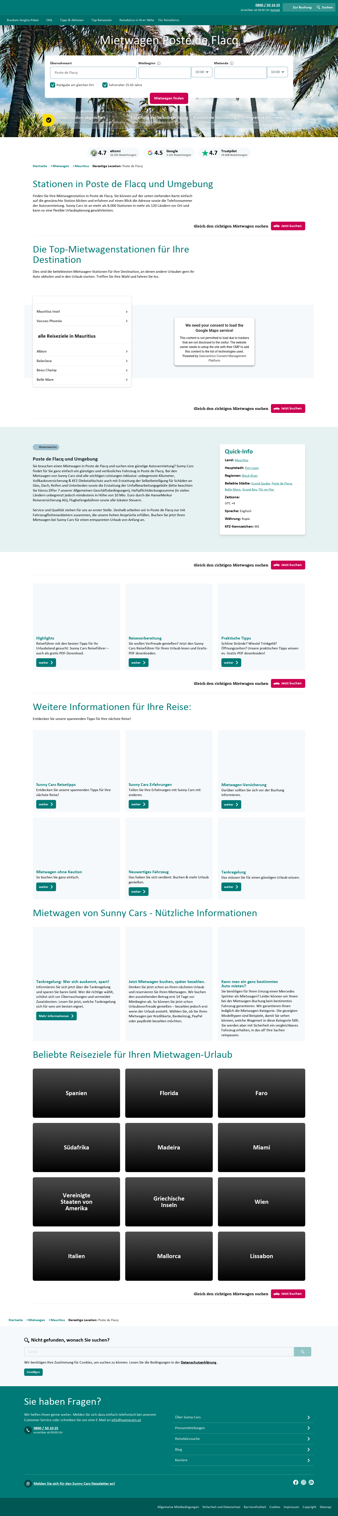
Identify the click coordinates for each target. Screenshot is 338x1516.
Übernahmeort (61, 63)
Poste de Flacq (282, 483)
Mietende (223, 63)
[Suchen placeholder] (302, 1351)
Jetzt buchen (288, 226)
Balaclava (82, 361)
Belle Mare (82, 380)
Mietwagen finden (169, 98)
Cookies (274, 1507)
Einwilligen (33, 1372)
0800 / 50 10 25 (46, 1428)
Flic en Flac (266, 489)
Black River (250, 475)
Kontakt (275, 10)
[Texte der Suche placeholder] (159, 1351)
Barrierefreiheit (255, 1507)
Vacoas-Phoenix (82, 321)
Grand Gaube (260, 483)
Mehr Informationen (56, 1016)
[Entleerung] (132, 73)
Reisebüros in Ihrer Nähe (136, 20)
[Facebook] (295, 1482)
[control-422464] (164, 73)
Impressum (291, 1507)
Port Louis (252, 468)
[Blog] (311, 1482)
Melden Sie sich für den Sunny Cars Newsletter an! (74, 1484)
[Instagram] (303, 1482)
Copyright (309, 1507)
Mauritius (241, 460)
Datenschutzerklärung (199, 1362)
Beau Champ (82, 370)
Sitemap (325, 1507)
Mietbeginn (149, 63)
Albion (82, 351)
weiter (46, 662)
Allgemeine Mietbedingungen (178, 1507)
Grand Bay (249, 489)
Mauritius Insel (82, 312)
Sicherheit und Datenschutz (221, 1507)
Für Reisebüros (168, 20)
